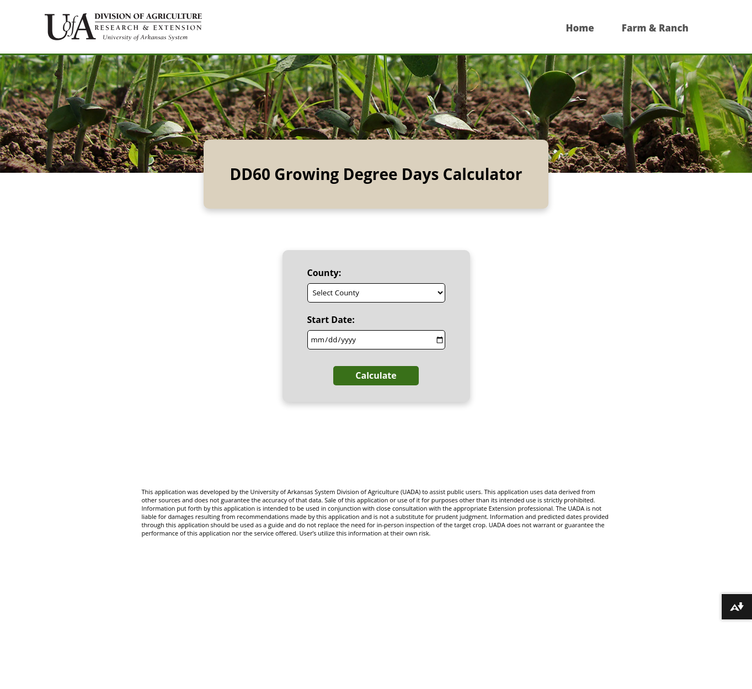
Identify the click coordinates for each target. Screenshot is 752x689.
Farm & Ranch (655, 28)
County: (324, 273)
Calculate (375, 375)
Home (580, 28)
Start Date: (331, 320)
